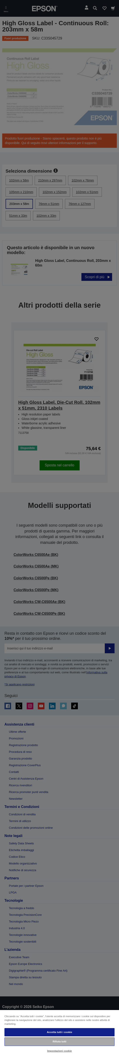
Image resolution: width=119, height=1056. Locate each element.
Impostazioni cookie (59, 1051)
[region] (59, 1033)
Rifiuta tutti (60, 1041)
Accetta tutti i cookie (59, 1032)
